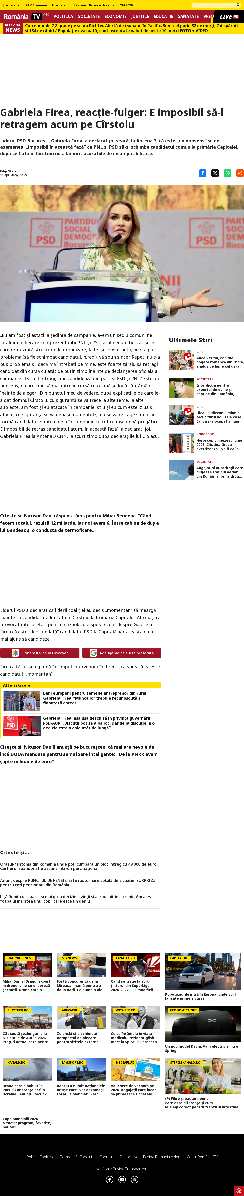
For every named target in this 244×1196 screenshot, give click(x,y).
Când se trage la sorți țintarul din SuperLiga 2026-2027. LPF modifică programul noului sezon (132, 985)
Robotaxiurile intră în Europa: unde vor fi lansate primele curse (201, 996)
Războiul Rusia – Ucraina (94, 5)
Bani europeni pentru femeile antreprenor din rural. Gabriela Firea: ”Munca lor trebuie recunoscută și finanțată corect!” (95, 698)
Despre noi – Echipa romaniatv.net (149, 1156)
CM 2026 (126, 5)
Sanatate (188, 16)
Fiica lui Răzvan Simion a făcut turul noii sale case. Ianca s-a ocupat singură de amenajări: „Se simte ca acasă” (219, 417)
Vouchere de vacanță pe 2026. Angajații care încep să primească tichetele (134, 1090)
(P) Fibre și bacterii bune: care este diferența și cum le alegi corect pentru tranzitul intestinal (203, 1103)
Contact (105, 1156)
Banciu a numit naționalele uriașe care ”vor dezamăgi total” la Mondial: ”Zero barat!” (81, 1090)
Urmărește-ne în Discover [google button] (40, 653)
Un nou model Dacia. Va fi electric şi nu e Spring (201, 1048)
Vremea (211, 16)
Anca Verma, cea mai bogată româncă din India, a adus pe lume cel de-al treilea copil (220, 362)
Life (199, 352)
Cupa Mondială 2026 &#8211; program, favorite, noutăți (27, 1123)
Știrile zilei (11, 5)
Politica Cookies (40, 1156)
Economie (115, 16)
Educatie (163, 16)
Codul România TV (202, 1156)
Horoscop (60, 5)
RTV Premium (36, 5)
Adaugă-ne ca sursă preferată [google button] (122, 653)
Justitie (140, 16)
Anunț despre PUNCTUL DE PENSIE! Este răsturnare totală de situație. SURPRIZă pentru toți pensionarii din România (77, 882)
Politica (63, 16)
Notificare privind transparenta (122, 1168)
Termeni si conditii (76, 1156)
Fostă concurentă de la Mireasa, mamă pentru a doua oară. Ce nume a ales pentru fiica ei (80, 985)
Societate (89, 16)
